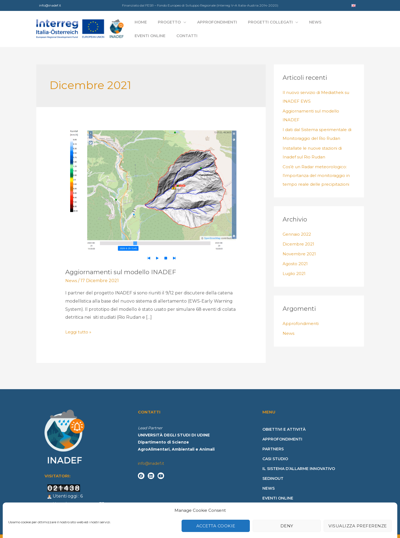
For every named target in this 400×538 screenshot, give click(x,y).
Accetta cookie (215, 519)
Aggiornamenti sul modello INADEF (123, 263)
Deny (286, 519)
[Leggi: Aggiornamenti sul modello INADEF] (150, 187)
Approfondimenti (210, 24)
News (295, 24)
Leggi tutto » (79, 323)
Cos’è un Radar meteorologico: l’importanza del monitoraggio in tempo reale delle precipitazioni (318, 167)
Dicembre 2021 (299, 235)
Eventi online (321, 24)
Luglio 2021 (295, 265)
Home (147, 24)
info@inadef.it (50, 5)
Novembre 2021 (300, 245)
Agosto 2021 (296, 255)
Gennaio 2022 (298, 226)
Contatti (351, 24)
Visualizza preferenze (357, 519)
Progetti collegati (256, 24)
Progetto (168, 24)
